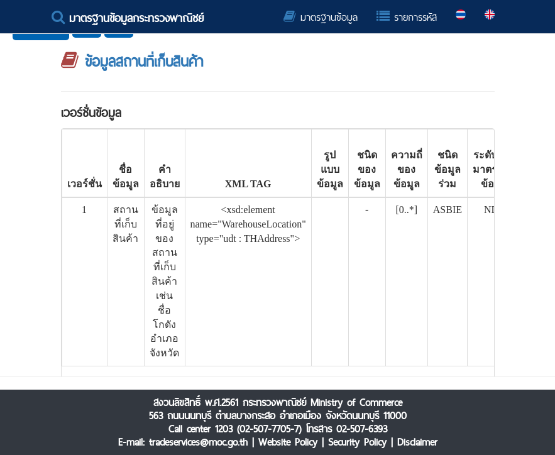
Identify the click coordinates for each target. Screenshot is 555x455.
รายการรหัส (406, 17)
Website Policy (287, 442)
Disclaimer (417, 442)
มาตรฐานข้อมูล (320, 17)
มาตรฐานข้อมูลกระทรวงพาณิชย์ (128, 18)
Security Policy (357, 442)
